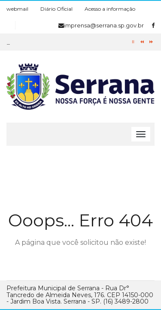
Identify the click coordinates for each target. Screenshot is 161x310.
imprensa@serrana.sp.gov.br (101, 25)
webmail (17, 9)
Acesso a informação (110, 9)
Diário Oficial (56, 9)
